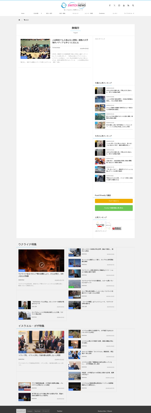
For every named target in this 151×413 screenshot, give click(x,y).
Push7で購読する (114, 201)
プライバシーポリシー (67, 403)
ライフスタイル (128, 13)
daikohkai (21, 280)
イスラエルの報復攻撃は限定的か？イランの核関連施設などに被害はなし (80, 332)
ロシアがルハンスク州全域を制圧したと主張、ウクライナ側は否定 (118, 281)
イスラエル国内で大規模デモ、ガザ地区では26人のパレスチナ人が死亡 (80, 300)
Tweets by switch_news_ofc (75, 352)
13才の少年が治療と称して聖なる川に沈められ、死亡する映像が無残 (119, 91)
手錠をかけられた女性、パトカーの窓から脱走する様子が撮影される (119, 179)
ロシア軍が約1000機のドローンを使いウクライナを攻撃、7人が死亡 (40, 355)
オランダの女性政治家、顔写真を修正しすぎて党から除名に (40, 390)
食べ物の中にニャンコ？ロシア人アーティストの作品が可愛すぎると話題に (40, 372)
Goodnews (102, 13)
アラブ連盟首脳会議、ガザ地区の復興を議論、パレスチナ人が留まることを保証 (118, 321)
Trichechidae (56, 47)
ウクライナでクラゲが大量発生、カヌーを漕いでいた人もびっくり (118, 260)
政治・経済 (49, 13)
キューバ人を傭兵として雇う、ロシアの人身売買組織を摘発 (118, 250)
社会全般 (36, 13)
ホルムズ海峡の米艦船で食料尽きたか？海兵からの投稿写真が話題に (119, 108)
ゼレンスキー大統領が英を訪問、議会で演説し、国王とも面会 (80, 250)
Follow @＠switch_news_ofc (75, 356)
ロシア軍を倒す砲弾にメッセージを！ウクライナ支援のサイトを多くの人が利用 (80, 272)
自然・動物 (62, 13)
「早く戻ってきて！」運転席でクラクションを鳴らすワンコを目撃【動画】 (119, 170)
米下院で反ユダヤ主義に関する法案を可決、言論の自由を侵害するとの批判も (118, 332)
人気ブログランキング (101, 231)
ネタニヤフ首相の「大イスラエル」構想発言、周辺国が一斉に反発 (80, 311)
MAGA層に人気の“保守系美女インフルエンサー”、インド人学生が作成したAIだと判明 (119, 125)
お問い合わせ (80, 403)
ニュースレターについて (94, 403)
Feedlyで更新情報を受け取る (113, 208)
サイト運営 (54, 403)
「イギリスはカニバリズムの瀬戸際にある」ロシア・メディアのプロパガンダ (40, 364)
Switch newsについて (41, 403)
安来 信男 (110, 275)
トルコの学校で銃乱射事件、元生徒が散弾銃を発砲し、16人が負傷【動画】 (119, 100)
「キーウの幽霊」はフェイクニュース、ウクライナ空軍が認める (80, 281)
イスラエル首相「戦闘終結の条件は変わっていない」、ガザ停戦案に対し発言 (118, 311)
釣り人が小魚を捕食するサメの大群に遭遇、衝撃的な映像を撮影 (119, 117)
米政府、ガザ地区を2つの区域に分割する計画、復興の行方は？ (80, 321)
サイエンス (75, 13)
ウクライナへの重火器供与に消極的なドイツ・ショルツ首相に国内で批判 (80, 261)
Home (22, 13)
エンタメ (115, 13)
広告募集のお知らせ (110, 403)
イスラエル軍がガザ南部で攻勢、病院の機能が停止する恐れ (118, 300)
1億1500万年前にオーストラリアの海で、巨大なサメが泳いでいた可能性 (40, 381)
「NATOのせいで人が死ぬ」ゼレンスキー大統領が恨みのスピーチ (118, 271)
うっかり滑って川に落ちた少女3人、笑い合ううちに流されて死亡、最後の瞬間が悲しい (119, 144)
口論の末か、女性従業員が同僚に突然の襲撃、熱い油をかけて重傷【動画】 (119, 161)
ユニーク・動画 (89, 13)
